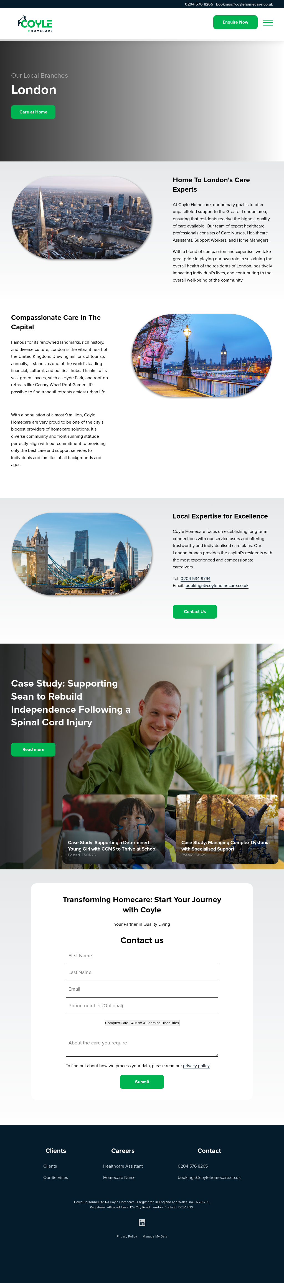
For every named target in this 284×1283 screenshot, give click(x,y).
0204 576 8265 (199, 4)
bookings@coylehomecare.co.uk (244, 4)
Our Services (55, 1177)
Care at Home (33, 112)
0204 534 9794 (196, 578)
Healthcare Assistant (123, 1166)
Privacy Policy (127, 1236)
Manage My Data (155, 1236)
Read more (33, 749)
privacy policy (196, 1065)
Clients (50, 1166)
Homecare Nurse (119, 1177)
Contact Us (195, 611)
